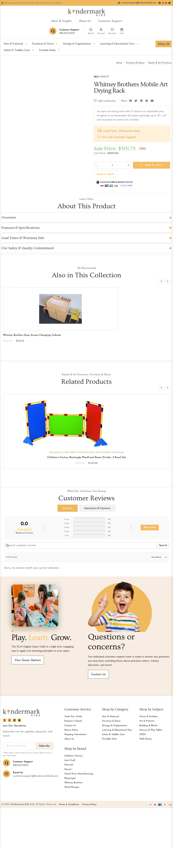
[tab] (67, 508)
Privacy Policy (89, 804)
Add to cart (153, 165)
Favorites (112, 33)
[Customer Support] (6, 762)
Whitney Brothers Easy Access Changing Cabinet (32, 335)
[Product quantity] (112, 165)
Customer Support (110, 21)
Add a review (149, 527)
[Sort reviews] (157, 557)
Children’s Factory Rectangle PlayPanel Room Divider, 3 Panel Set (86, 457)
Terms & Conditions (69, 804)
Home (119, 63)
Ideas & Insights (61, 21)
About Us (85, 21)
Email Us (18, 773)
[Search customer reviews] (80, 545)
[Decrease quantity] (96, 165)
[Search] (90, 29)
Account (101, 33)
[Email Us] (6, 773)
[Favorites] (112, 29)
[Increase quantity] (129, 165)
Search (91, 33)
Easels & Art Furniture (160, 63)
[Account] (101, 29)
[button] (130, 100)
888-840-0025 (67, 33)
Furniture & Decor (135, 63)
